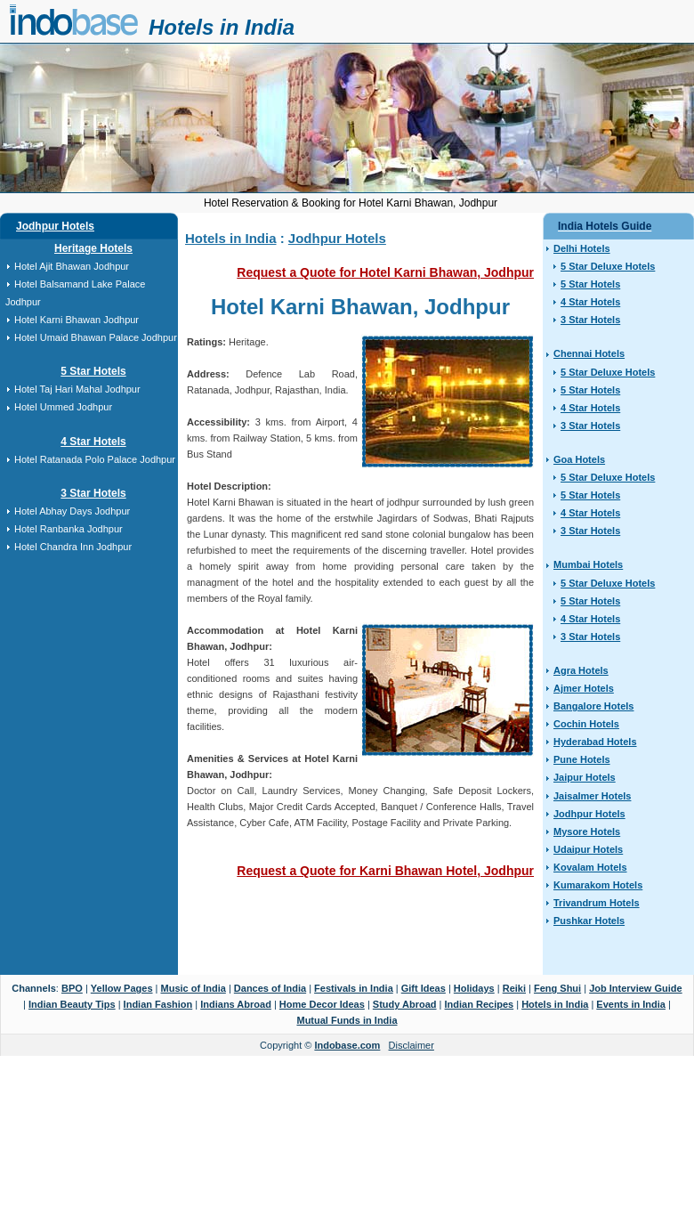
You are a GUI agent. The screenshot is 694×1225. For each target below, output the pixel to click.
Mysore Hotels (586, 831)
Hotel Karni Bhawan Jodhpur (76, 319)
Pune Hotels (581, 759)
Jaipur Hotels (584, 777)
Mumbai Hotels (588, 564)
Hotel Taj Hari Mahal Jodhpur (77, 389)
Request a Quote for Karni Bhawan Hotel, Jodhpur (385, 871)
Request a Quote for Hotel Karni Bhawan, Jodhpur (385, 272)
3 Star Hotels (93, 493)
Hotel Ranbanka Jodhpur (68, 528)
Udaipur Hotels (588, 849)
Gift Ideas (423, 988)
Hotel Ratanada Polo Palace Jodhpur (94, 459)
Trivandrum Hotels (596, 902)
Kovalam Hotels (590, 867)
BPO (72, 988)
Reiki (514, 988)
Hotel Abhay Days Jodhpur (72, 511)
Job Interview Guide (635, 988)
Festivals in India (353, 988)
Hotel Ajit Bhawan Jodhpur (71, 266)
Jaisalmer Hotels (592, 796)
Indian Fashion (158, 1004)
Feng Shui (557, 988)
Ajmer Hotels (583, 688)
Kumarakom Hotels (597, 885)
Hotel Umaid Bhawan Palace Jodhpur (95, 337)
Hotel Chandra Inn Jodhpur (73, 546)
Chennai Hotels (589, 353)
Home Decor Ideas (322, 1004)
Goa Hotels (579, 459)
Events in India (631, 1004)
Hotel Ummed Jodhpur (63, 407)
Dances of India (270, 988)
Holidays (474, 988)
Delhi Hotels (581, 248)
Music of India (193, 988)
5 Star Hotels (93, 371)
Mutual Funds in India (346, 1020)
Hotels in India (222, 27)
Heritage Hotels (93, 248)
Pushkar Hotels (589, 920)
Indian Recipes (479, 1004)
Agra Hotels (581, 670)
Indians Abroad (235, 1004)
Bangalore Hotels (593, 706)
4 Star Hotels (93, 441)
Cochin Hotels (586, 723)
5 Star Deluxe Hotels (608, 266)
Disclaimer (411, 1045)
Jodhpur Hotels (55, 226)
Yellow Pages (122, 988)
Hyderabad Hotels (595, 741)
